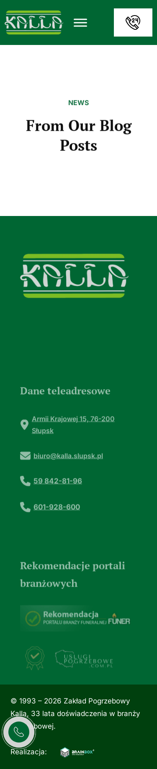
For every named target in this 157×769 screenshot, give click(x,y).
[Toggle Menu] (80, 22)
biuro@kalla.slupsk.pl (68, 473)
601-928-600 (56, 525)
